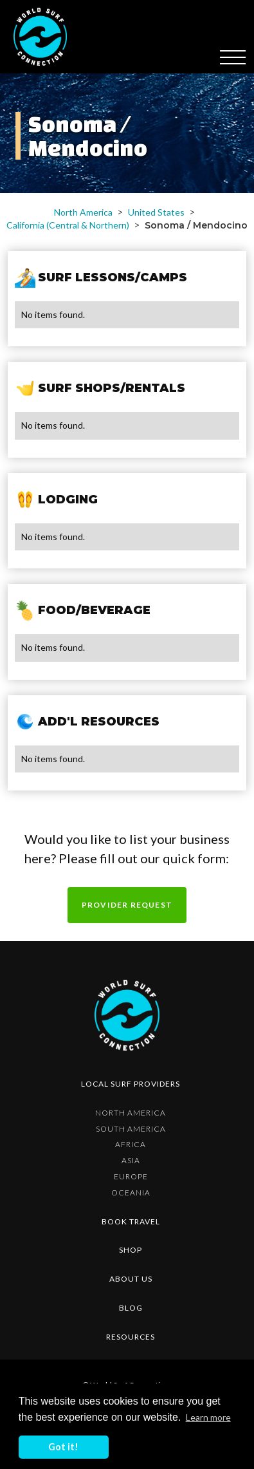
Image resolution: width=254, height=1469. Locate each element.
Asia (131, 1160)
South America (131, 1129)
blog (131, 1308)
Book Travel (131, 1221)
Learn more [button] (208, 1417)
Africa (130, 1144)
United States (156, 212)
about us (130, 1279)
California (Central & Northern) (67, 225)
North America (83, 212)
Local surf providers (130, 1084)
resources (130, 1337)
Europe (131, 1176)
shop (130, 1250)
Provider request (127, 905)
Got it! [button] (63, 1446)
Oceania (130, 1192)
